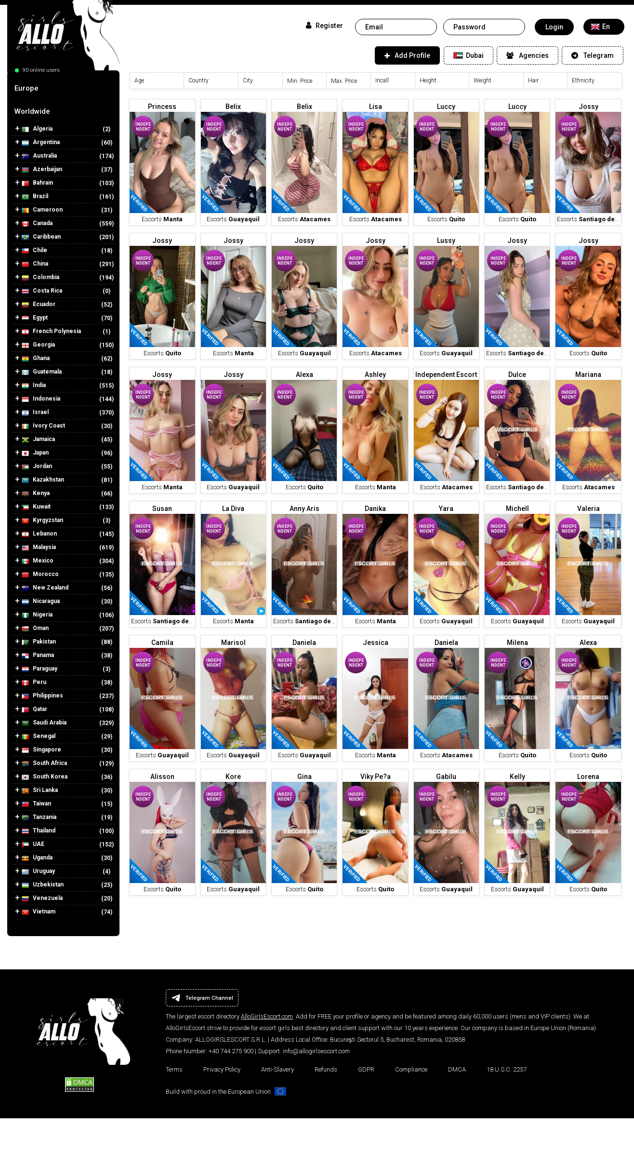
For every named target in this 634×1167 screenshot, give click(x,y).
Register (324, 25)
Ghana (36, 358)
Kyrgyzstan (42, 520)
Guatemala (42, 372)
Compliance (411, 1069)
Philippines (42, 695)
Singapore (41, 749)
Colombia (40, 277)
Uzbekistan (43, 884)
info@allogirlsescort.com (316, 1051)
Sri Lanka (40, 790)
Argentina (41, 142)
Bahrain (37, 183)
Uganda (37, 857)
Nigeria (37, 614)
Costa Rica (42, 291)
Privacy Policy (221, 1069)
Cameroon (42, 210)
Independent (143, 127)
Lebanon (39, 533)
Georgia (38, 345)
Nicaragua (41, 601)
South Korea (44, 776)
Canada (37, 223)
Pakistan (39, 641)
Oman (35, 628)
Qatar (34, 709)
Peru (34, 682)
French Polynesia (51, 331)
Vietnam (38, 911)
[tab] (63, 88)
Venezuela (42, 898)
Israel (35, 412)
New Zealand (45, 587)
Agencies (527, 55)
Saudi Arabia (44, 722)
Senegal (38, 736)
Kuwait (36, 506)
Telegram (592, 55)
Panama (38, 655)
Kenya (36, 493)
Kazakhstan (43, 479)
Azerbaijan (42, 169)
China (35, 264)
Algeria (37, 129)
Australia (39, 156)
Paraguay (39, 668)
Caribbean (41, 237)
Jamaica (38, 439)
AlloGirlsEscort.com (267, 1016)
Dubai (468, 55)
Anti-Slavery (277, 1069)
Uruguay (38, 871)
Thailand (38, 830)
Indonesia (41, 398)
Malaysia (39, 547)
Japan (35, 452)
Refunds (326, 1069)
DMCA (457, 1069)
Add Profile (407, 55)
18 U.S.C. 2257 (507, 1069)
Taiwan (36, 803)
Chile (34, 250)
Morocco (40, 574)
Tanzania (39, 817)
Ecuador (38, 304)
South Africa (44, 763)
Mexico (37, 560)
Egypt (35, 318)
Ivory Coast (43, 425)
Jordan (37, 466)
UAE (33, 844)
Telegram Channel (202, 998)
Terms (174, 1069)
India (34, 385)
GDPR (366, 1069)
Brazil (35, 196)
